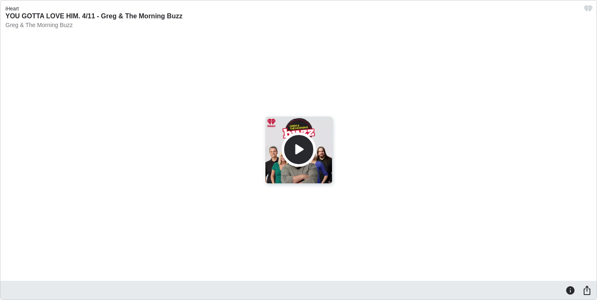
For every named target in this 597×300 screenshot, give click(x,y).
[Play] (299, 149)
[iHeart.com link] (588, 10)
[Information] (570, 290)
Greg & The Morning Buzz (39, 25)
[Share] (587, 290)
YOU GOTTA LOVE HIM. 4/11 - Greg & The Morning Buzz (93, 16)
